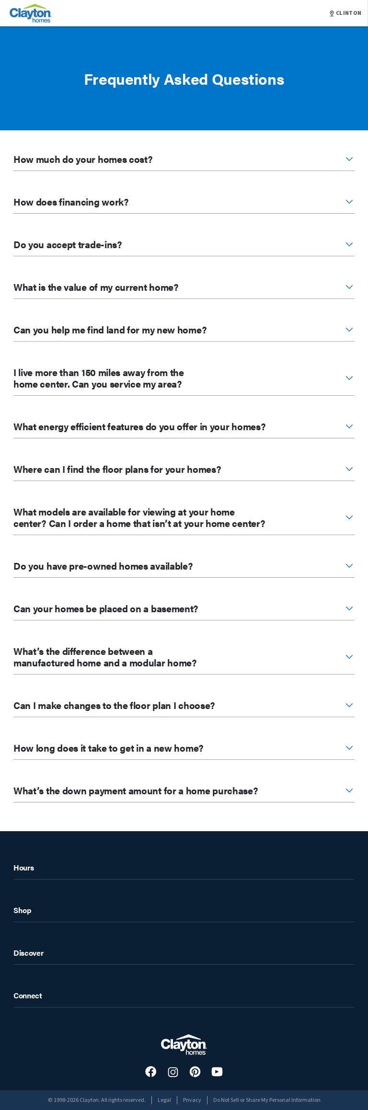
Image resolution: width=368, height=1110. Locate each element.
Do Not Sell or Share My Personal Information (267, 1100)
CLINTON (346, 13)
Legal (164, 1100)
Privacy (192, 1100)
